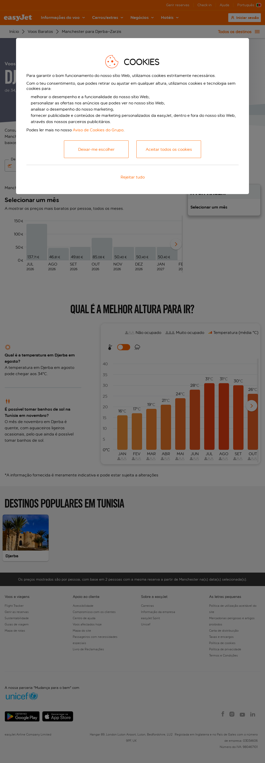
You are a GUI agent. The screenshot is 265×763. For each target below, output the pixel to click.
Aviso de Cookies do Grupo (98, 129)
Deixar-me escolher (96, 149)
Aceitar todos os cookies (169, 149)
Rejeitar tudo (133, 177)
